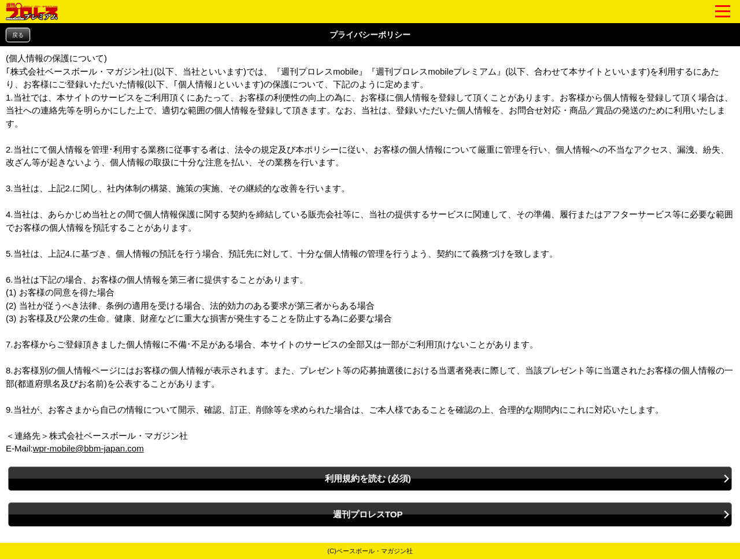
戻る (18, 35)
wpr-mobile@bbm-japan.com (88, 448)
